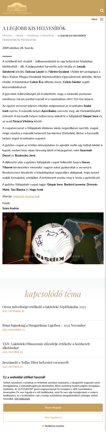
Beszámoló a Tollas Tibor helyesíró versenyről (35, 362)
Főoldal (7, 35)
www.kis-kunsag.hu (25, 196)
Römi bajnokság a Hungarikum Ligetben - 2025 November (44, 325)
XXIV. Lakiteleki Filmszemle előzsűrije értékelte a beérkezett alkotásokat (46, 346)
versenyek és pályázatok (19, 39)
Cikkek (19, 35)
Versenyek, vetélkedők (40, 35)
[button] (10, 238)
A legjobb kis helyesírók (71, 35)
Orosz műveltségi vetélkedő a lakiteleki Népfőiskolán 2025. (44, 307)
